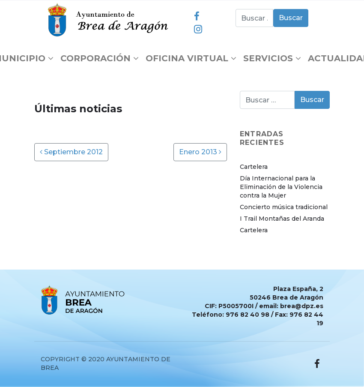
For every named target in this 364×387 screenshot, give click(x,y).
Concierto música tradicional (284, 207)
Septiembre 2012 (71, 152)
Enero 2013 (200, 152)
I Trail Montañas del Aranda (282, 218)
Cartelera (254, 167)
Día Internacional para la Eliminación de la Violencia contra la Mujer (281, 186)
